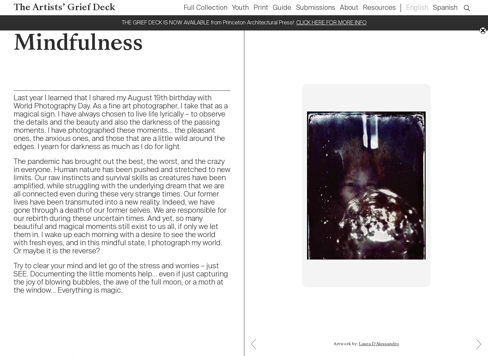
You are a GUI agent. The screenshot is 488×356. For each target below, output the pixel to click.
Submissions (315, 8)
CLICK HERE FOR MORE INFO (331, 23)
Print (260, 8)
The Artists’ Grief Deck (64, 8)
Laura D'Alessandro (379, 344)
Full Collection (205, 8)
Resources (379, 8)
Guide (282, 8)
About (349, 8)
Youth (240, 8)
